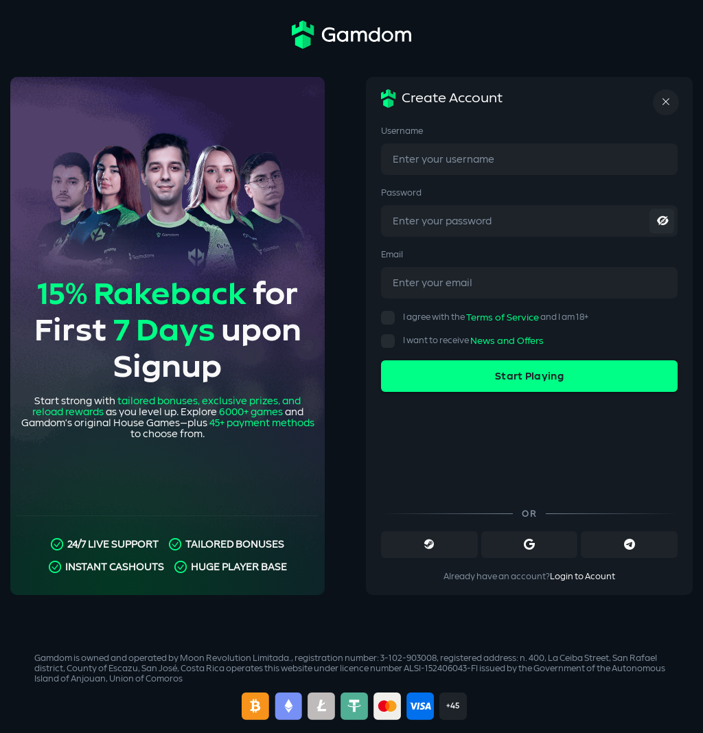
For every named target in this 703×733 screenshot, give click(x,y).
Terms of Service (502, 317)
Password (401, 193)
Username (402, 131)
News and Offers (507, 341)
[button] (388, 318)
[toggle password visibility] (661, 221)
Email (392, 255)
